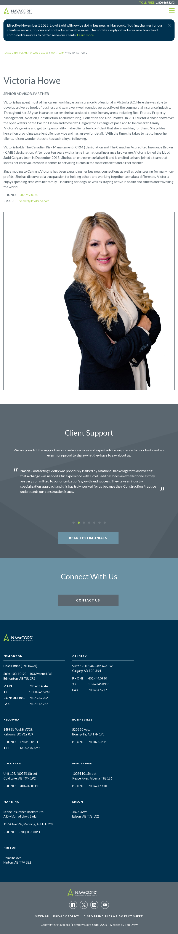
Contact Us (88, 600)
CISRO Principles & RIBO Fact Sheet (113, 916)
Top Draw (131, 924)
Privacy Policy (66, 916)
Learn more (85, 35)
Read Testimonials (88, 538)
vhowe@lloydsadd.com (34, 201)
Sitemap (42, 916)
